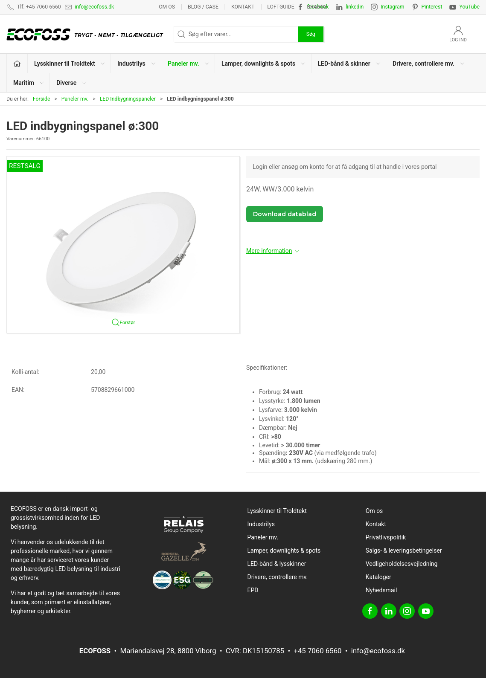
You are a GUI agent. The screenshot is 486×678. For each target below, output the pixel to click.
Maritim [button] (29, 82)
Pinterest (432, 7)
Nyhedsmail (381, 590)
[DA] (86, 34)
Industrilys (261, 524)
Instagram (392, 7)
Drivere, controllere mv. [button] (429, 63)
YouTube (469, 7)
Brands (317, 7)
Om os (167, 7)
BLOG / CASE (203, 7)
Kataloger (378, 577)
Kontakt (242, 7)
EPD (253, 590)
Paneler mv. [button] (189, 63)
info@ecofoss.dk (94, 7)
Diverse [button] (71, 82)
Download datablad (284, 214)
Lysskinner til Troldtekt (277, 510)
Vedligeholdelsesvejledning (402, 563)
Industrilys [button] (136, 63)
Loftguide (280, 7)
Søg (310, 34)
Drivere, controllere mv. (277, 577)
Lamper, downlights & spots (284, 550)
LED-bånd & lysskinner (276, 563)
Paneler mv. (75, 99)
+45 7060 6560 (317, 650)
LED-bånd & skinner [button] (349, 63)
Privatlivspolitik (386, 537)
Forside (41, 99)
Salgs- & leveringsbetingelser (404, 550)
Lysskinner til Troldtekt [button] (70, 63)
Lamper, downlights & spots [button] (263, 63)
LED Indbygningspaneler (128, 99)
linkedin (355, 7)
